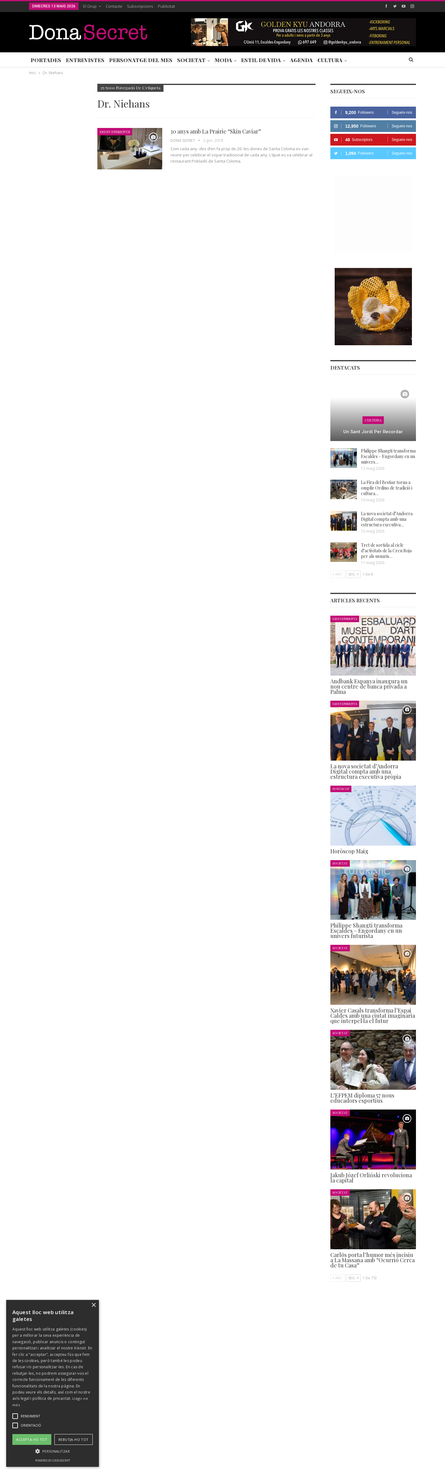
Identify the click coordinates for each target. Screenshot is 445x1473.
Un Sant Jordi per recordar (373, 432)
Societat (191, 60)
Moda (223, 60)
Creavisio (408, 1463)
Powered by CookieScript (52, 1460)
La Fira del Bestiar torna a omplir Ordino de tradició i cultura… (386, 487)
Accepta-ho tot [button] (31, 1439)
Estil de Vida (261, 60)
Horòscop (341, 789)
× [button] (93, 1305)
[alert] (52, 1383)
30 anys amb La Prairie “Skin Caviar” (215, 131)
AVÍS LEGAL (216, 1449)
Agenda (301, 60)
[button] (52, 1451)
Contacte (114, 6)
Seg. (353, 574)
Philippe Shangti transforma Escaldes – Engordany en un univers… (388, 456)
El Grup (90, 6)
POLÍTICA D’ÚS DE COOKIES (261, 1449)
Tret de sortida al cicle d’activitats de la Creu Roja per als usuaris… (386, 550)
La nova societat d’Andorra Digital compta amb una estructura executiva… (387, 519)
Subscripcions (140, 6)
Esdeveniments (115, 131)
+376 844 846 (316, 1408)
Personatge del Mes (140, 60)
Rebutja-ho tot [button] (73, 1439)
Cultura (329, 60)
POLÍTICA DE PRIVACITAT (174, 1449)
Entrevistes (85, 60)
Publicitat (166, 6)
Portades (46, 60)
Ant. (338, 574)
